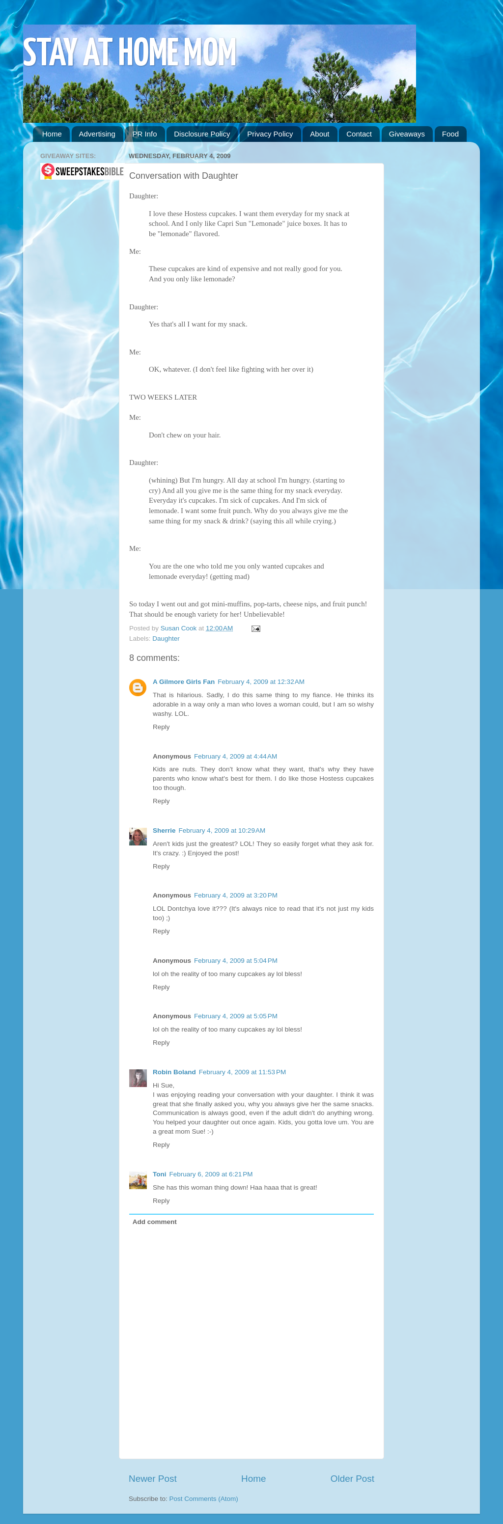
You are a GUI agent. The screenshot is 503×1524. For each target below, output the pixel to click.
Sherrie (164, 830)
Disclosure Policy (202, 134)
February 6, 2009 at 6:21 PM (211, 1174)
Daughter (166, 638)
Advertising (97, 134)
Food (450, 134)
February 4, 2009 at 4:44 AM (235, 756)
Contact (359, 134)
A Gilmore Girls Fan (184, 681)
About (319, 134)
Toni (160, 1174)
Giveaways (407, 134)
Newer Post (153, 1478)
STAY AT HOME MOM (130, 54)
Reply (161, 727)
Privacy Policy (270, 134)
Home (52, 134)
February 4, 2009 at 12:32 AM (261, 681)
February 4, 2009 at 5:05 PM (236, 1016)
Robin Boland (174, 1072)
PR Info (144, 134)
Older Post (352, 1478)
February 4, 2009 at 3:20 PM (236, 895)
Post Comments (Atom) (203, 1498)
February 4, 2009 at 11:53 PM (242, 1072)
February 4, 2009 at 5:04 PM (236, 960)
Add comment (155, 1221)
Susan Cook (179, 628)
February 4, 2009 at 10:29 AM (222, 830)
